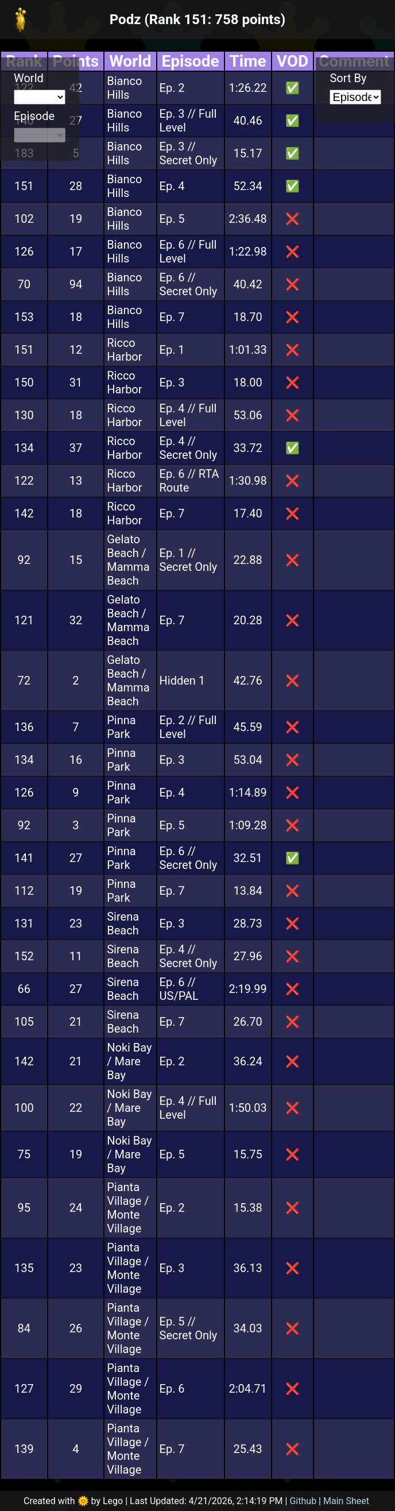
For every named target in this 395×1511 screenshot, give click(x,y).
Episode (34, 116)
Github (302, 1500)
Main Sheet (346, 1500)
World (29, 78)
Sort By (348, 78)
